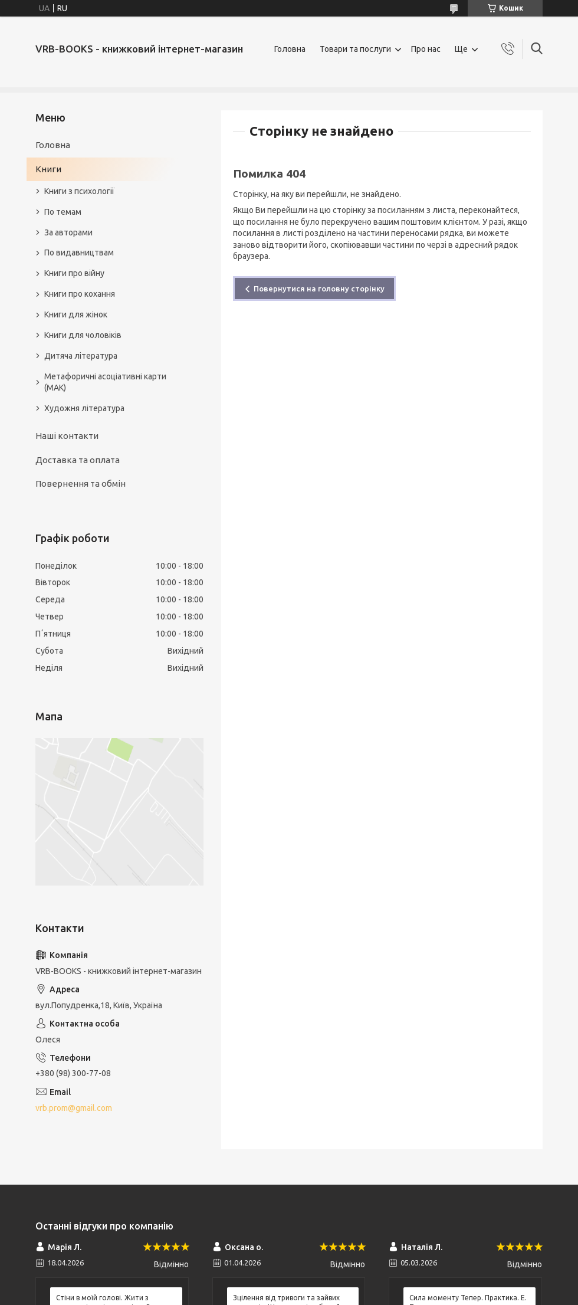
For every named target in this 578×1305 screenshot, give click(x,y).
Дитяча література (80, 355)
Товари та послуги (355, 49)
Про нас (426, 49)
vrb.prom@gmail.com (73, 1108)
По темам (62, 212)
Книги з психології (79, 191)
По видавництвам (79, 252)
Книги (48, 169)
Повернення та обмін (80, 483)
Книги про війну (74, 273)
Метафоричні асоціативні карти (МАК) (105, 382)
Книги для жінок (75, 314)
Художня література (84, 408)
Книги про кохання (79, 294)
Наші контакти (66, 436)
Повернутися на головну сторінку (319, 288)
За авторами (68, 232)
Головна (290, 49)
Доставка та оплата (77, 460)
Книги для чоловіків (82, 335)
